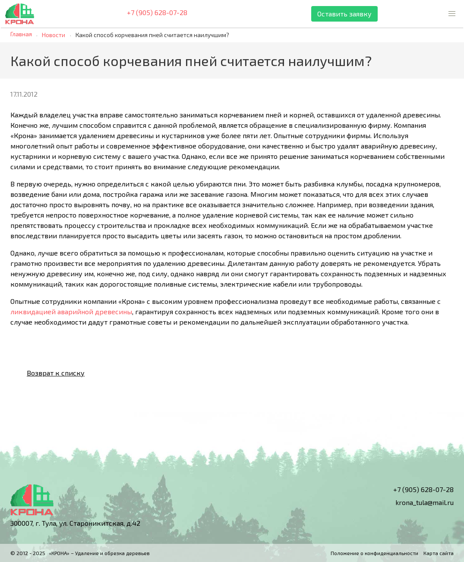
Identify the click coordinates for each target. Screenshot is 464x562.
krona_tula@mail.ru (418, 502)
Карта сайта (438, 553)
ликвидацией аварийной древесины (71, 311)
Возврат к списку (49, 373)
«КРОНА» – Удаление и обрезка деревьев (99, 553)
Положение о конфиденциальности (374, 553)
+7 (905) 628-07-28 (151, 14)
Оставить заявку (344, 13)
